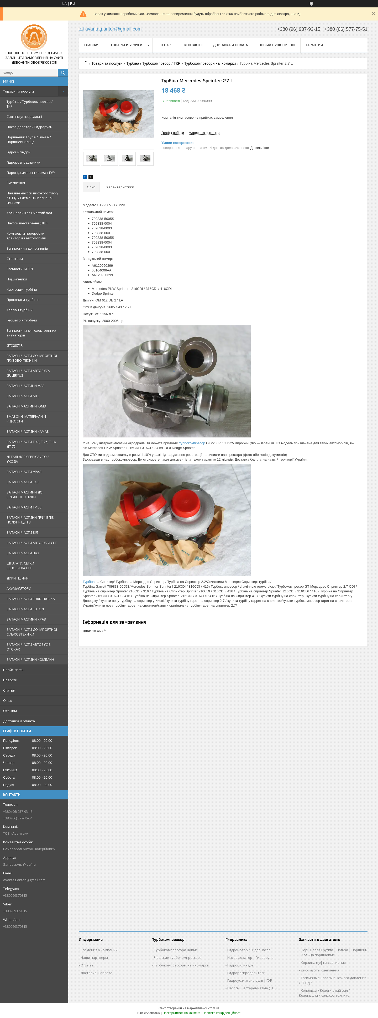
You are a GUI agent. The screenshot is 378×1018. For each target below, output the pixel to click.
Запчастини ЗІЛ (20, 268)
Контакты (193, 45)
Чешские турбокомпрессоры (178, 957)
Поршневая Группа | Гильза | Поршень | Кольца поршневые (333, 952)
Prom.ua (213, 1008)
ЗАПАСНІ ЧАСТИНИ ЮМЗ (26, 406)
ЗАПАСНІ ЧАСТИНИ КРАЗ (26, 619)
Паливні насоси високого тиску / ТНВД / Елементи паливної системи (32, 198)
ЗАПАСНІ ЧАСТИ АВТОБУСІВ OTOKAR (29, 647)
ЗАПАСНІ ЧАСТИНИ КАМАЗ (28, 431)
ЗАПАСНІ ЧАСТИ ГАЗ (23, 482)
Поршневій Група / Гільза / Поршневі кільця (29, 139)
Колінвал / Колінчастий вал (29, 212)
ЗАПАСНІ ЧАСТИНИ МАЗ (26, 385)
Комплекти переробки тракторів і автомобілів (26, 235)
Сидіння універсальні (24, 116)
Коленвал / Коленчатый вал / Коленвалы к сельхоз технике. (324, 993)
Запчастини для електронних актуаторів (31, 332)
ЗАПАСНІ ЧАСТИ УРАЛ (24, 471)
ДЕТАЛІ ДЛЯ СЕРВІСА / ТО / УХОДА (28, 459)
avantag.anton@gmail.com (24, 880)
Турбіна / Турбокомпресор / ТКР (30, 104)
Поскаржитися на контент (181, 1013)
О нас (7, 700)
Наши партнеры (94, 957)
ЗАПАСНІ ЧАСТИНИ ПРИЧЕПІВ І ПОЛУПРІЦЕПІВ (31, 520)
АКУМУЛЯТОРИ (19, 588)
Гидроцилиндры (240, 965)
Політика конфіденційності (221, 1013)
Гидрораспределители (246, 972)
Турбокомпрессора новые (176, 950)
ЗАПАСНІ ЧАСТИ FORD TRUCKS (31, 598)
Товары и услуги (126, 45)
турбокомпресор (192, 443)
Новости (10, 680)
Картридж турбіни (22, 289)
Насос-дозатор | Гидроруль (250, 957)
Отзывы (10, 710)
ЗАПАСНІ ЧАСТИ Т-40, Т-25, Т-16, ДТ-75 (31, 444)
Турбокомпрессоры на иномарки (181, 965)
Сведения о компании (99, 950)
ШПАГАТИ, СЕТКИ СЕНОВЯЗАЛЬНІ (20, 565)
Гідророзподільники (23, 162)
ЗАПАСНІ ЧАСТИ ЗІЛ (22, 532)
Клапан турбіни (20, 310)
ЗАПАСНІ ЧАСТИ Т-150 (24, 507)
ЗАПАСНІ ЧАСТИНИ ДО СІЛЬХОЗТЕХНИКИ (25, 494)
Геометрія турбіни (22, 320)
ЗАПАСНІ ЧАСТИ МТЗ (23, 396)
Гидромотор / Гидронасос (248, 950)
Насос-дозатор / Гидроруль (29, 126)
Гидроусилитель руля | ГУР (249, 980)
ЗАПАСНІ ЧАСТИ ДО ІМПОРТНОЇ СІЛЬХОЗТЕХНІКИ (32, 632)
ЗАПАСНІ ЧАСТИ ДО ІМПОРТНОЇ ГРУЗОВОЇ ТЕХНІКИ (32, 358)
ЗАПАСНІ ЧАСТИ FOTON (25, 609)
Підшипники (17, 279)
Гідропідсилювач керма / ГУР (31, 172)
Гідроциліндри (18, 152)
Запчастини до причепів (27, 248)
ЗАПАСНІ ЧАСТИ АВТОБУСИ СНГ (32, 542)
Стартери (15, 258)
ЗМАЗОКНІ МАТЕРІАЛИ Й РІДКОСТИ (26, 419)
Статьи (9, 690)
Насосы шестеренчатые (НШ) (251, 988)
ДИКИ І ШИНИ (18, 578)
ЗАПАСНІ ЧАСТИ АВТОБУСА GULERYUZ (28, 373)
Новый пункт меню (277, 45)
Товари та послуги (18, 91)
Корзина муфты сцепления (323, 962)
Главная (91, 45)
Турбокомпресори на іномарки (210, 63)
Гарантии (314, 45)
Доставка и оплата (19, 721)
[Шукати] (63, 73)
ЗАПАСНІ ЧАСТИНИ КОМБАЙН (30, 659)
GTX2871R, (15, 345)
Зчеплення (16, 182)
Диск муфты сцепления (320, 970)
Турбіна (89, 582)
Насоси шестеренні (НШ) (27, 223)
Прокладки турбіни (23, 299)
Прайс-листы (13, 669)
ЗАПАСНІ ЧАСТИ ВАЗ (23, 553)
